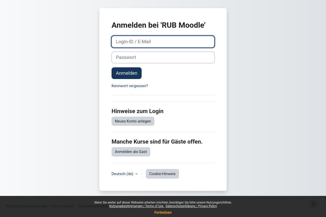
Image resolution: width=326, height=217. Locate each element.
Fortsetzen (163, 212)
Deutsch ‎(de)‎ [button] (123, 174)
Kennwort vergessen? (130, 86)
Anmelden (126, 73)
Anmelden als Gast (131, 151)
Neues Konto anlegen (133, 121)
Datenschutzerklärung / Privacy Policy (191, 206)
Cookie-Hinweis (162, 174)
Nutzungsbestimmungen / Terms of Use (136, 206)
